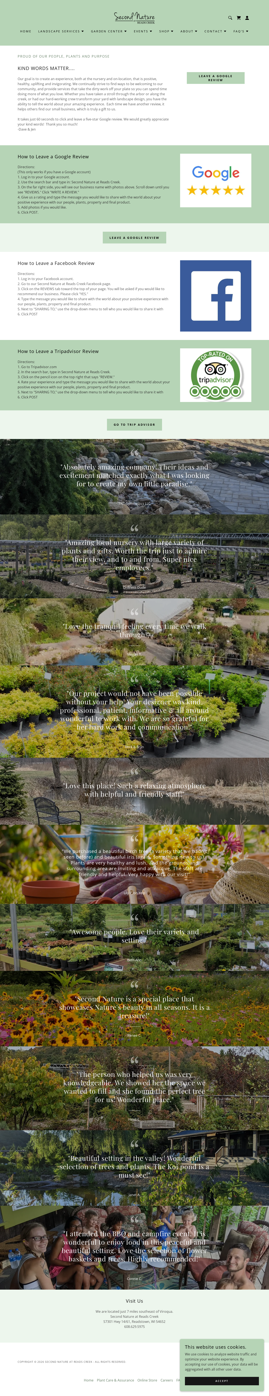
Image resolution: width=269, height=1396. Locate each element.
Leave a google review (134, 238)
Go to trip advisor (135, 425)
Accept (221, 1381)
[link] (134, 17)
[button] (247, 18)
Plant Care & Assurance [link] (115, 1380)
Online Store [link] (147, 1380)
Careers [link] (167, 1380)
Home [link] (26, 31)
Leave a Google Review (216, 78)
